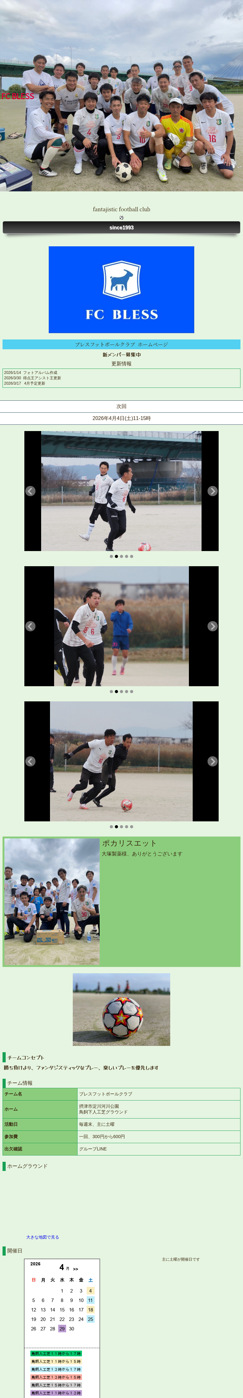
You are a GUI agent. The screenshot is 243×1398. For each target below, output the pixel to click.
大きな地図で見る (42, 1237)
